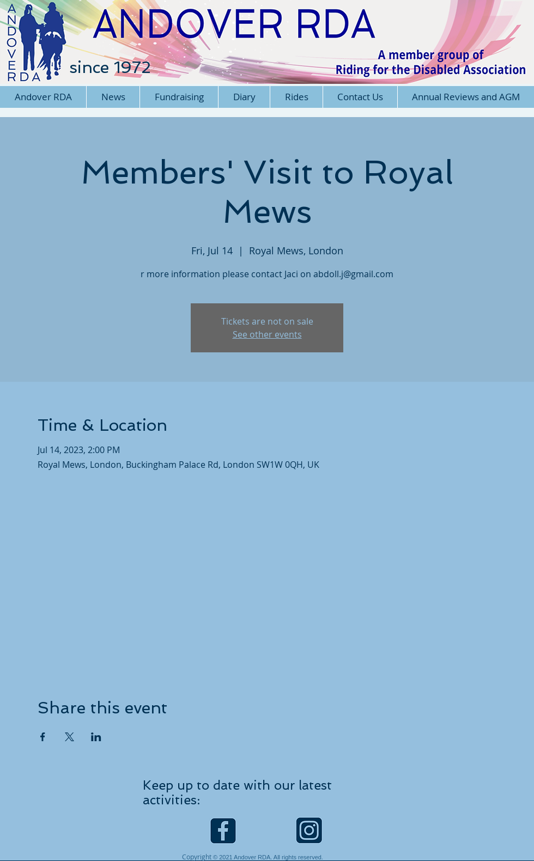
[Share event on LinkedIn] (96, 736)
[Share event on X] (69, 736)
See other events (267, 334)
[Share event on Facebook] (43, 736)
